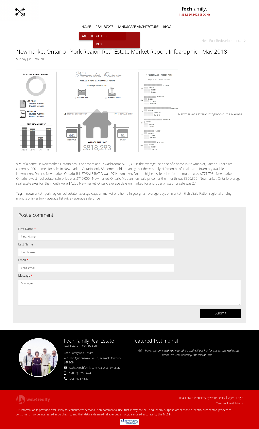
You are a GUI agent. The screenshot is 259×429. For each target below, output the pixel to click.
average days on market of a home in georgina (112, 193)
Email (23, 260)
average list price (59, 198)
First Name (27, 229)
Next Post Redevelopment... (224, 40)
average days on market (164, 193)
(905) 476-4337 (79, 378)
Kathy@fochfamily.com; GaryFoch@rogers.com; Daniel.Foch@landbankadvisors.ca (119, 368)
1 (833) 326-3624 (80, 373)
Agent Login (235, 398)
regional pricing (220, 193)
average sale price (87, 198)
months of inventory (30, 198)
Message (25, 275)
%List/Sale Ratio (195, 193)
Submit (220, 313)
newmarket (34, 193)
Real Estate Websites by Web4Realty (202, 398)
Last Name (25, 244)
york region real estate (61, 193)
